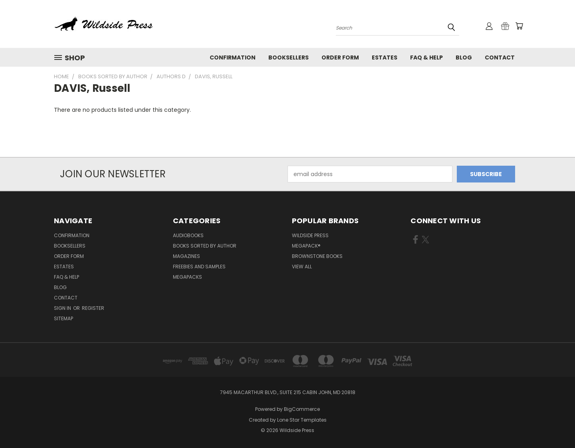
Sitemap (63, 318)
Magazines (186, 256)
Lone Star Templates (302, 419)
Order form (340, 57)
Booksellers (288, 57)
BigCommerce (302, 409)
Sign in (63, 308)
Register (93, 308)
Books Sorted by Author (204, 245)
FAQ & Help (426, 57)
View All (302, 266)
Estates (384, 57)
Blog (464, 57)
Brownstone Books (317, 256)
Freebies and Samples (199, 266)
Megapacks (187, 277)
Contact (500, 57)
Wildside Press (310, 235)
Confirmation (233, 57)
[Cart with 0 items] (519, 26)
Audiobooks (188, 235)
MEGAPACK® (306, 245)
